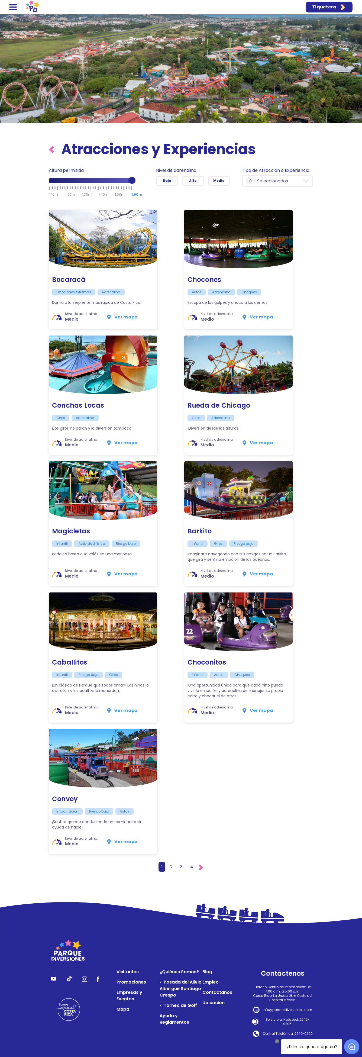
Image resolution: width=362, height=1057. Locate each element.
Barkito (200, 531)
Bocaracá (69, 279)
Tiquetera (329, 7)
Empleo (210, 982)
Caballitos (69, 662)
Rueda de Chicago (219, 405)
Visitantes (128, 972)
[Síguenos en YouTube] (53, 980)
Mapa (123, 1009)
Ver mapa (122, 317)
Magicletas (71, 531)
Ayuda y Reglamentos (174, 1019)
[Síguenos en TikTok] (69, 980)
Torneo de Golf (180, 1005)
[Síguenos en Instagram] (85, 980)
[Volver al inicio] (53, 149)
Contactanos (217, 992)
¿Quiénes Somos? (179, 972)
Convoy (65, 798)
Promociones (131, 982)
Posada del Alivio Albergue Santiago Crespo (181, 988)
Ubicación (213, 1003)
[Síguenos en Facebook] (98, 980)
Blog (207, 972)
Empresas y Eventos (129, 995)
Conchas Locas (78, 405)
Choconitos (207, 662)
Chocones (204, 279)
